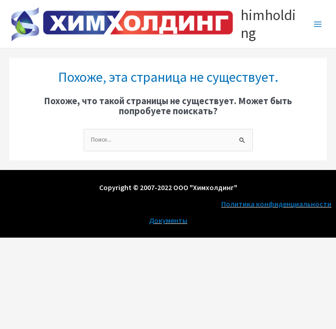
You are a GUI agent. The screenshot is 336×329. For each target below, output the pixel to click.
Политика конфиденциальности (276, 203)
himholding (268, 24)
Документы (168, 220)
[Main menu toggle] (318, 24)
